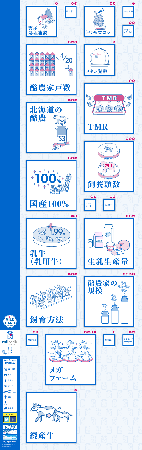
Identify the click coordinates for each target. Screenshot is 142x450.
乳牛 (10, 374)
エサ (10, 397)
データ (10, 386)
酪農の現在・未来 (10, 391)
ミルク (10, 380)
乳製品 (10, 408)
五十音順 (10, 369)
